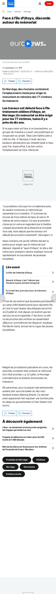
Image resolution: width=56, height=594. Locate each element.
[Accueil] (3, 11)
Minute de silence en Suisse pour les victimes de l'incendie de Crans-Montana (24, 448)
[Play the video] (28, 44)
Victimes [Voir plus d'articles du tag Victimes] (40, 459)
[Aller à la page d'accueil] (10, 3)
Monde (18, 12)
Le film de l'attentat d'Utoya (19, 272)
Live (49, 3)
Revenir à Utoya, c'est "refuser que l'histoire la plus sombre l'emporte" (23, 281)
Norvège (27, 12)
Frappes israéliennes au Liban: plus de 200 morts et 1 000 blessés (23, 438)
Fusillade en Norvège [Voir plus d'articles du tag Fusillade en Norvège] (16, 459)
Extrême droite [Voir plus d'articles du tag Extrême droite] (13, 474)
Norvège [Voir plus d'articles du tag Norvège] (10, 466)
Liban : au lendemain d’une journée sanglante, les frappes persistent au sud (24, 428)
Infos (9, 12)
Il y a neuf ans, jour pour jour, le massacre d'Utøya (26, 291)
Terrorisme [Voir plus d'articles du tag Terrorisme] (29, 466)
